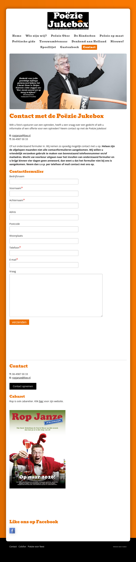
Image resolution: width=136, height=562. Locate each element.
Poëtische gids (23, 41)
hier (41, 401)
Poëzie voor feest (36, 546)
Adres (12, 212)
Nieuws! (117, 41)
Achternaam (17, 200)
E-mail (13, 259)
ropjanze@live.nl (21, 135)
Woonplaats (16, 235)
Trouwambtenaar (53, 41)
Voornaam (16, 188)
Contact (89, 47)
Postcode (14, 223)
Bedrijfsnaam (16, 176)
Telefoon (15, 247)
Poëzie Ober (60, 36)
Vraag (12, 271)
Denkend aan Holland (89, 41)
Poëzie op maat (112, 36)
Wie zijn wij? (36, 36)
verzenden (19, 322)
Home (17, 36)
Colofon (22, 546)
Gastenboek (69, 47)
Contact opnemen (23, 386)
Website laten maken (120, 547)
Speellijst (48, 47)
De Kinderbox (84, 36)
